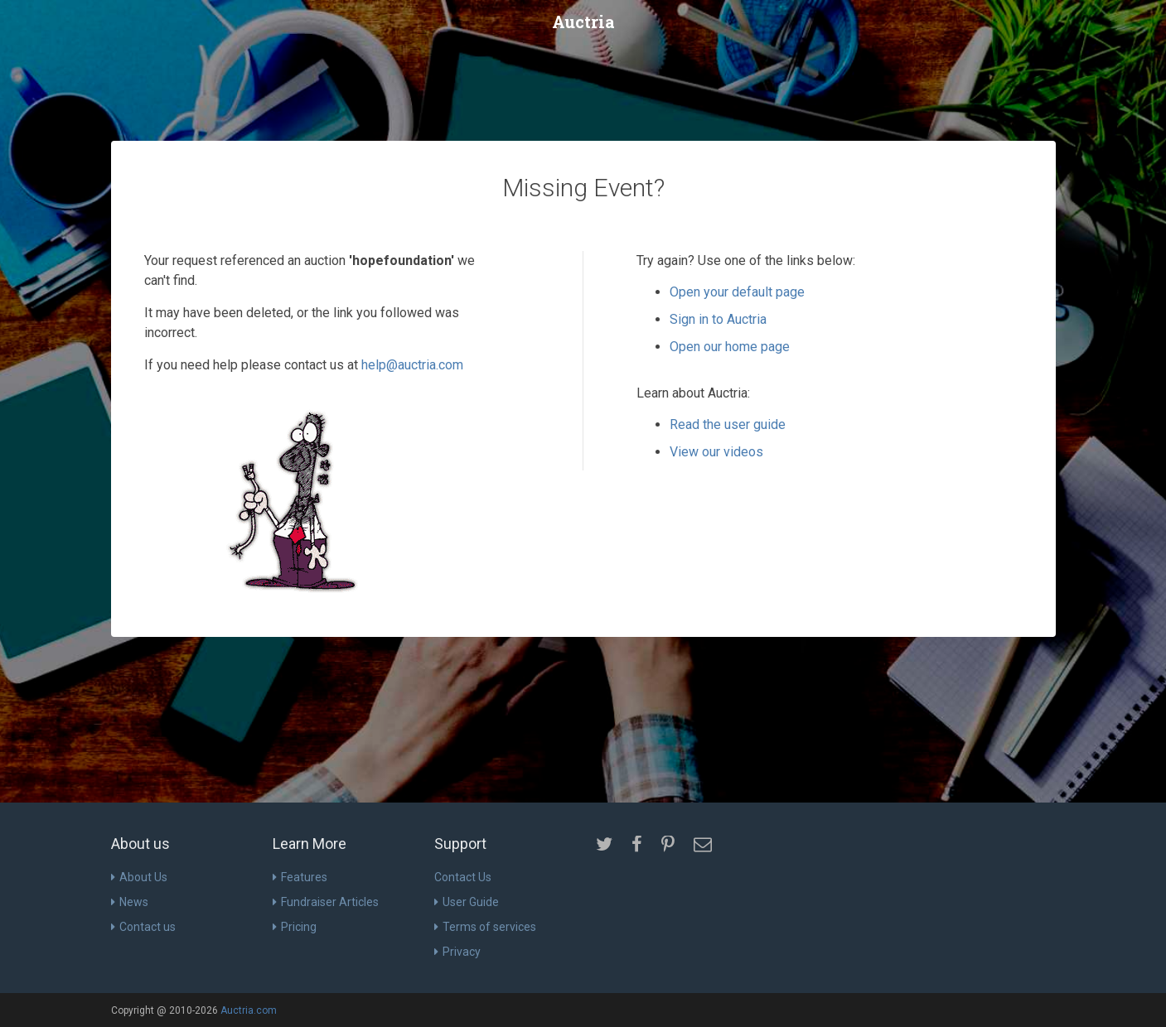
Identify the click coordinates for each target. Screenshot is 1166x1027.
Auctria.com (248, 1010)
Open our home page (730, 346)
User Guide (466, 902)
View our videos (716, 452)
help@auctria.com (412, 365)
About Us (139, 877)
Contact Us (462, 877)
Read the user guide (728, 424)
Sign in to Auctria (718, 319)
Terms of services (485, 926)
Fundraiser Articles (326, 902)
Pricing (295, 926)
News (129, 902)
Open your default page (737, 292)
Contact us (143, 926)
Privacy (457, 951)
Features (300, 877)
